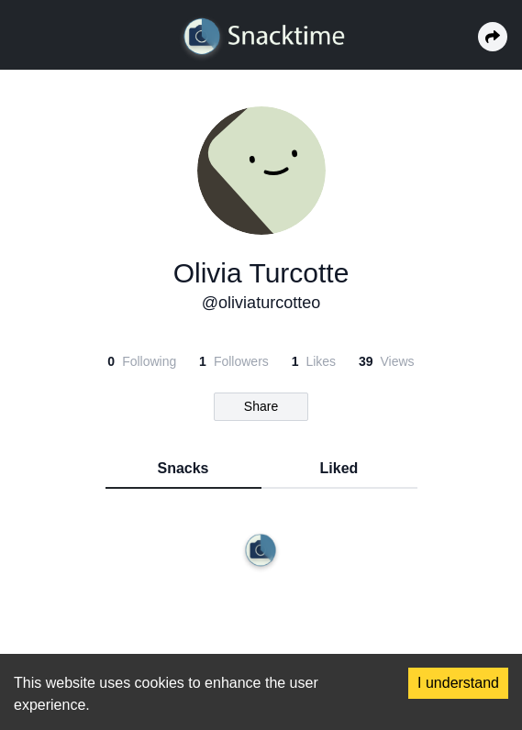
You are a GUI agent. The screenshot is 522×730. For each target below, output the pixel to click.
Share (261, 406)
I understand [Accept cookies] (458, 683)
